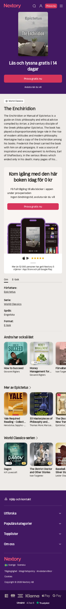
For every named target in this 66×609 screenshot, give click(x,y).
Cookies (8, 576)
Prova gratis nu (33, 78)
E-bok (7, 325)
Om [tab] (6, 279)
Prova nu (51, 5)
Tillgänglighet (10, 571)
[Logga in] (41, 6)
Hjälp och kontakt (17, 499)
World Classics (13, 304)
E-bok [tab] (15, 279)
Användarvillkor (44, 571)
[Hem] (17, 6)
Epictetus (10, 291)
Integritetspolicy (27, 571)
